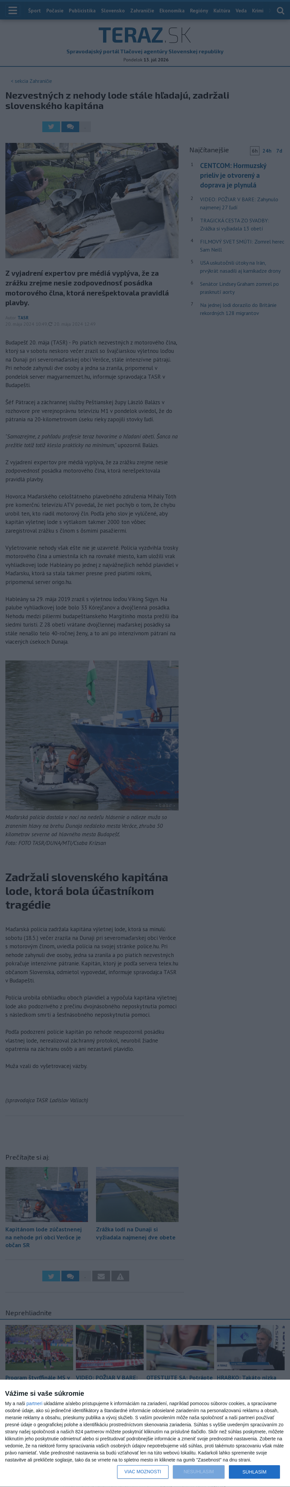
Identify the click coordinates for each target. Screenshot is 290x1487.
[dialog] (145, 1433)
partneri (34, 1403)
